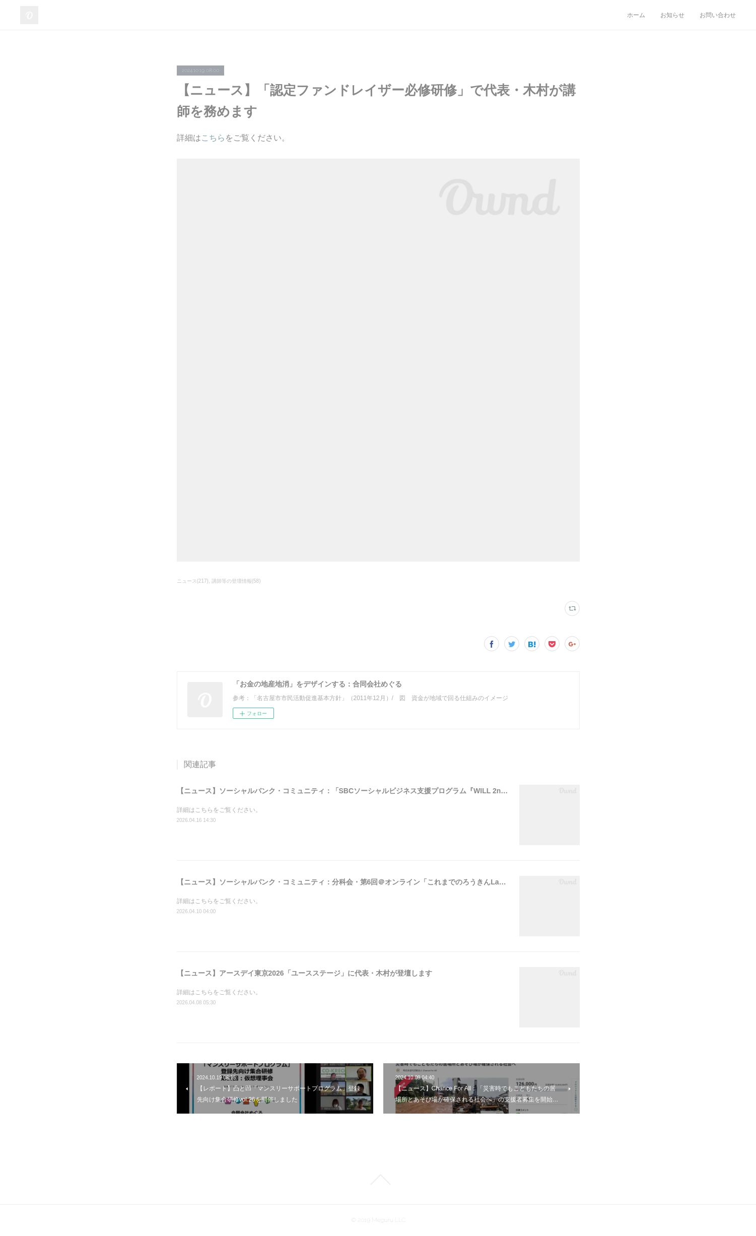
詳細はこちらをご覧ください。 (219, 809)
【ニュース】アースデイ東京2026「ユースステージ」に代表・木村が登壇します (304, 973)
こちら (213, 137)
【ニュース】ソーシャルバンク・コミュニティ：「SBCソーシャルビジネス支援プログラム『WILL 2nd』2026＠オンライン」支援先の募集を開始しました (423, 791)
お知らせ (672, 15)
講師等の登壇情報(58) (236, 581)
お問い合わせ (718, 15)
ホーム (636, 15)
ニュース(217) (193, 581)
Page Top (378, 1179)
